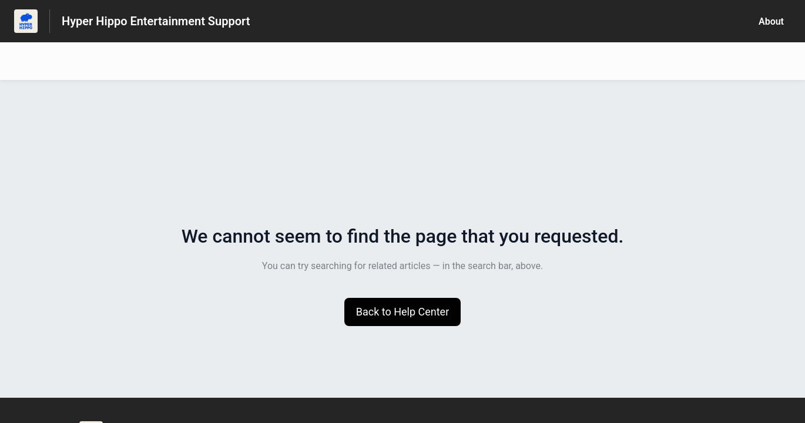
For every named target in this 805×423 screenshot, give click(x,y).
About (771, 21)
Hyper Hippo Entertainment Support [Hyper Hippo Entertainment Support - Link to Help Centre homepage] (156, 21)
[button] (402, 312)
